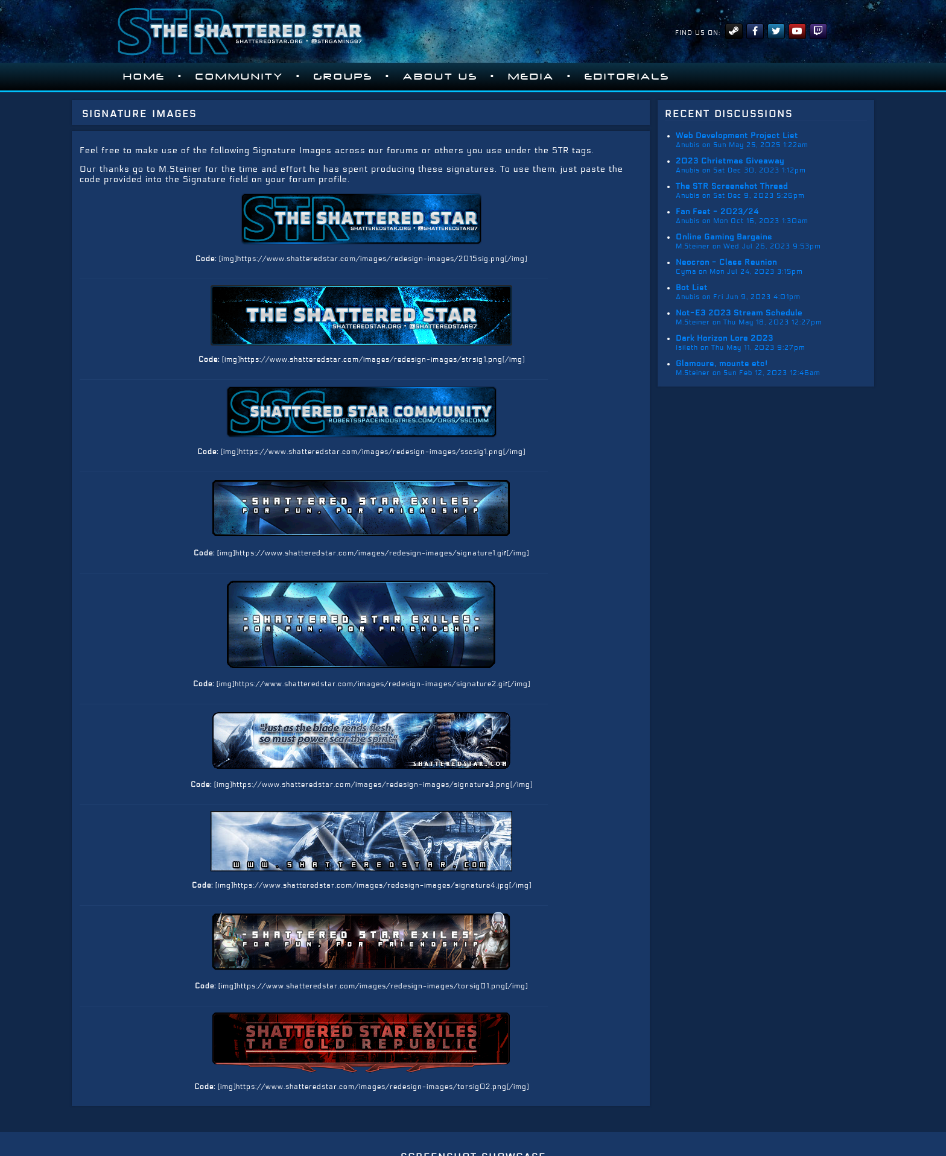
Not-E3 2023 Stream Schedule (739, 313)
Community (239, 76)
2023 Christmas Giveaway (730, 161)
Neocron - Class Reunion (726, 262)
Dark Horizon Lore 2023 (724, 338)
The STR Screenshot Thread (732, 186)
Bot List (692, 287)
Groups (343, 76)
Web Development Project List (737, 136)
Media (531, 76)
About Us (440, 76)
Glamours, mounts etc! (722, 363)
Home (144, 76)
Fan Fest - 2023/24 (717, 211)
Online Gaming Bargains (724, 237)
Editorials (627, 76)
